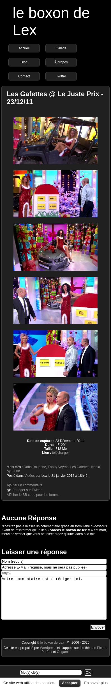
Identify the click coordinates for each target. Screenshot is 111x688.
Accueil (23, 48)
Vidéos (29, 476)
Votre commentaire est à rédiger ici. (54, 602)
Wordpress (48, 656)
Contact (24, 76)
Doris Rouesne (35, 467)
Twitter (61, 76)
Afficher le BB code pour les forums (33, 495)
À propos (61, 62)
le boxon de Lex (52, 651)
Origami (63, 660)
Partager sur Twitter (26, 490)
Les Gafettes (79, 467)
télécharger (60, 453)
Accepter (70, 683)
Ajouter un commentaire (24, 485)
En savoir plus (96, 683)
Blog (24, 62)
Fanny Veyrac (58, 467)
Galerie (60, 48)
